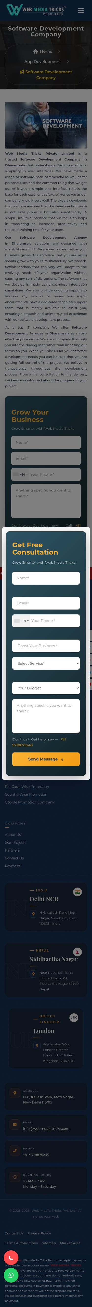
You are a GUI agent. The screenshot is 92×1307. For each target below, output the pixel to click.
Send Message (43, 759)
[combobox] (21, 621)
